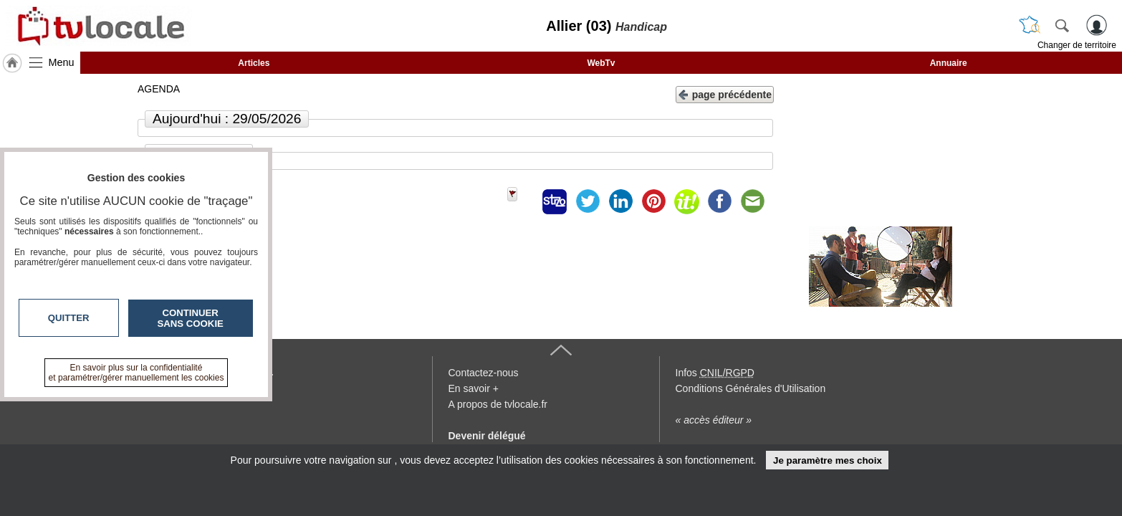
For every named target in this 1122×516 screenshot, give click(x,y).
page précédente (725, 93)
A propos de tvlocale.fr (498, 404)
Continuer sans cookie (191, 318)
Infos (715, 372)
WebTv (601, 63)
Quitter (69, 317)
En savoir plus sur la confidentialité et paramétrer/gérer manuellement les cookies (136, 373)
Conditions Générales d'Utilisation (751, 388)
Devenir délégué (487, 435)
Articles (253, 63)
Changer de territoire (1076, 45)
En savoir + (474, 388)
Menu (62, 62)
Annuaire (948, 63)
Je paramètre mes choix (827, 460)
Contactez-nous (484, 372)
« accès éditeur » (714, 420)
